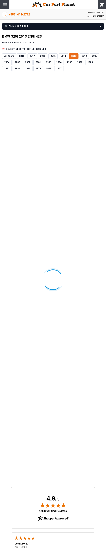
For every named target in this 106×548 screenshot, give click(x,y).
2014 (63, 56)
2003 (17, 62)
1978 (48, 68)
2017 (32, 56)
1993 (69, 62)
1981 (17, 68)
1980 (27, 68)
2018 (21, 56)
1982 (6, 68)
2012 (84, 56)
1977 (58, 68)
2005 (94, 56)
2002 (27, 62)
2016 (42, 56)
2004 (6, 62)
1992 (79, 62)
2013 (73, 56)
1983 (90, 62)
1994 (58, 62)
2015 (53, 56)
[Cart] (102, 5)
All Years (9, 56)
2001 (38, 62)
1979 (38, 68)
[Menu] (4, 4)
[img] (53, 505)
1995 (48, 62)
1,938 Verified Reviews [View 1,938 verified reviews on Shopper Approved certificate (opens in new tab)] (53, 510)
